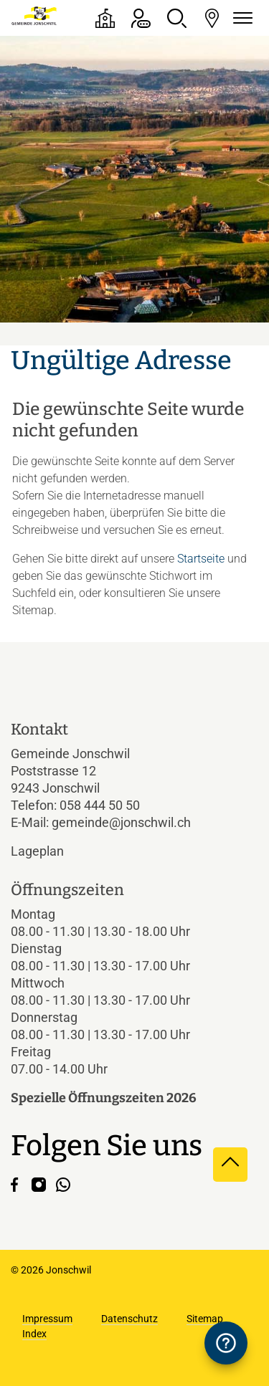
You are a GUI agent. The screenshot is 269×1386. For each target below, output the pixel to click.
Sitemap (205, 1318)
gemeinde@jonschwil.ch (121, 822)
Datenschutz (129, 1318)
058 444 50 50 (100, 805)
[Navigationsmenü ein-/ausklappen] (240, 18)
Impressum (47, 1318)
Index (34, 1333)
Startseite (201, 558)
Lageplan (49, 851)
